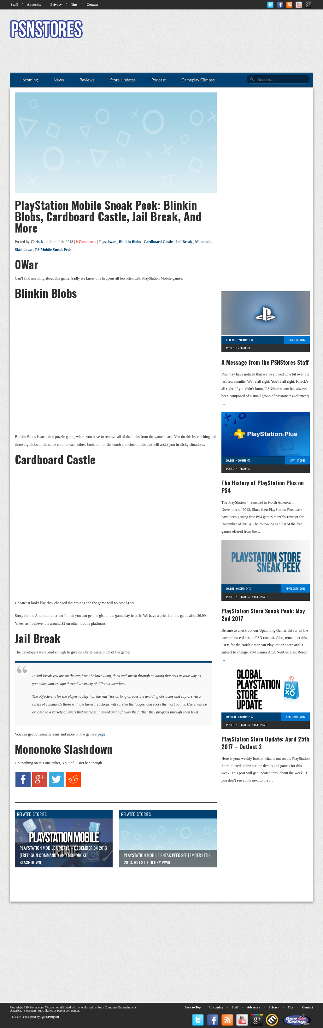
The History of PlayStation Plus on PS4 (262, 486)
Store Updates (260, 596)
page (101, 734)
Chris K (37, 241)
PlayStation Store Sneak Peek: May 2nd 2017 (263, 615)
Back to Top (193, 1007)
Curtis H (231, 716)
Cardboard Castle (158, 241)
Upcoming (216, 1007)
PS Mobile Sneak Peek (53, 249)
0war (112, 241)
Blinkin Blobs (130, 241)
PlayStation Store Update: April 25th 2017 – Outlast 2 (265, 743)
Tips (74, 4)
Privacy (56, 4)
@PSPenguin (50, 1017)
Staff (14, 4)
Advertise (34, 4)
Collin (230, 460)
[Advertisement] (198, 30)
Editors (230, 340)
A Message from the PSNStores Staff (265, 362)
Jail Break (184, 241)
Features (245, 348)
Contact (92, 4)
